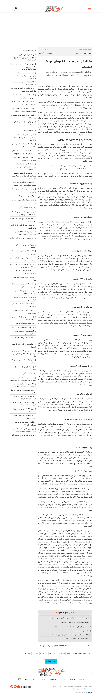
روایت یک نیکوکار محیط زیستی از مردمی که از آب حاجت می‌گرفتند (25, 292)
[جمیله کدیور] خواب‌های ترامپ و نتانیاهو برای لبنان (25, 332)
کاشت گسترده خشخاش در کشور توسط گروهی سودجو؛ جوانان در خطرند (23, 96)
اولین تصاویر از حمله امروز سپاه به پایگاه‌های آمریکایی (24, 83)
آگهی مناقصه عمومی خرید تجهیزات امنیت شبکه (24, 410)
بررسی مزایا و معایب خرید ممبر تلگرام (22, 435)
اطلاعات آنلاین (54, 9)
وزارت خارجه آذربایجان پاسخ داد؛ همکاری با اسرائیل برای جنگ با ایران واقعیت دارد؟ (25, 57)
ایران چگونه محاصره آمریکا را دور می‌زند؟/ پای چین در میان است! (69, 618)
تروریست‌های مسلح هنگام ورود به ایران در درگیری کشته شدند (23, 220)
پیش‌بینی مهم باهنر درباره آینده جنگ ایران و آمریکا (23, 190)
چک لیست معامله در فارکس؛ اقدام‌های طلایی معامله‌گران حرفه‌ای (23, 403)
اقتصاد (80, 49)
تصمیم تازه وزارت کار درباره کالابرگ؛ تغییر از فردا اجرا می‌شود (24, 159)
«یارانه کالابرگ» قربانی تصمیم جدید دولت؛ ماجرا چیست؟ (23, 145)
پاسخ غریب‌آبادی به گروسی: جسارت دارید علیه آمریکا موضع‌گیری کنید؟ (24, 213)
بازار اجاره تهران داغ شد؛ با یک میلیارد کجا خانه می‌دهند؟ (71, 626)
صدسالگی (72, 679)
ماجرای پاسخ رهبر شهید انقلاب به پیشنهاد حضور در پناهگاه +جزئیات (24, 110)
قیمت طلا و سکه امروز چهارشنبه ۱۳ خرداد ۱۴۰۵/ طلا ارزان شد (24, 397)
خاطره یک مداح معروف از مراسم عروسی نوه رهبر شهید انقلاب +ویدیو (67, 634)
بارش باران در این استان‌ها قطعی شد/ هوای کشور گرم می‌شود (23, 89)
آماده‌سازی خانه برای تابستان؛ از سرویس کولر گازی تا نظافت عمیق (25, 385)
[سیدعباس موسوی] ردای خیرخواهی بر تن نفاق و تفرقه (23, 318)
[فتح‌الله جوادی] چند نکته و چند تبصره (25, 367)
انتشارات (34, 679)
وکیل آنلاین (62, 653)
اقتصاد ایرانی (52, 653)
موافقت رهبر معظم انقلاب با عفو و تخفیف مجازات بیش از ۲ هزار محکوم (24, 183)
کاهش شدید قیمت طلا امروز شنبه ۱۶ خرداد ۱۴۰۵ (23, 116)
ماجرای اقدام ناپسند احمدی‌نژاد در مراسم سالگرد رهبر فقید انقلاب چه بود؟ (24, 152)
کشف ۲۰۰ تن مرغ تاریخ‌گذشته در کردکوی (25, 339)
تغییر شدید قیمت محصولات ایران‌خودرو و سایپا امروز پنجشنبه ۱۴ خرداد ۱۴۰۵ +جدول (23, 137)
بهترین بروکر (43, 653)
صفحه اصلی (87, 49)
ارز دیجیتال (35, 653)
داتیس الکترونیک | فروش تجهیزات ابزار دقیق (79, 653)
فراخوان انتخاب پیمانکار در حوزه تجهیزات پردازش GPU (25, 423)
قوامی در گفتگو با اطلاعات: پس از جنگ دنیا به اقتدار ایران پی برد (23, 265)
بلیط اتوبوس (26, 653)
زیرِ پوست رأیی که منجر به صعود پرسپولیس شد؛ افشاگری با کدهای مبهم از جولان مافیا (23, 176)
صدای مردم (53, 679)
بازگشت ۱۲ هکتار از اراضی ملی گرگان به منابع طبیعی (23, 226)
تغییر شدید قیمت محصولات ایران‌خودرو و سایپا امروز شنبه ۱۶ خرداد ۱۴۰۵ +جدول (24, 76)
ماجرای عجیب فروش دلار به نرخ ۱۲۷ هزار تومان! (74, 622)
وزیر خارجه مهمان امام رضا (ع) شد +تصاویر (24, 246)
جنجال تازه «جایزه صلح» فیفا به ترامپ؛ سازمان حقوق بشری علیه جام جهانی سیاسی (25, 167)
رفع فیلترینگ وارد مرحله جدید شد (23, 195)
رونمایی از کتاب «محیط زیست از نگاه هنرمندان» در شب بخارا (24, 285)
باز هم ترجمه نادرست (81, 631)
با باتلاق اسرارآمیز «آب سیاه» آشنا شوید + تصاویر (24, 298)
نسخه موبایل (51, 661)
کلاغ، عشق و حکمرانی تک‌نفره (25, 323)
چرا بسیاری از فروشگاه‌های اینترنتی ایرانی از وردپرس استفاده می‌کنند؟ (24, 430)
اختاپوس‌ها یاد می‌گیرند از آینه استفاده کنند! (23, 239)
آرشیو (26, 679)
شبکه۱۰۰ (81, 679)
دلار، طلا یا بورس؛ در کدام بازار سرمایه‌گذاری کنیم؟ (26, 272)
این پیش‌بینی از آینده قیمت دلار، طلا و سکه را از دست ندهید (23, 123)
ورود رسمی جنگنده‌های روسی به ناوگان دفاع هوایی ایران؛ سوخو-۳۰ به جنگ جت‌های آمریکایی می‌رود (23, 66)
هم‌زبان (63, 679)
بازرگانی (30, 373)
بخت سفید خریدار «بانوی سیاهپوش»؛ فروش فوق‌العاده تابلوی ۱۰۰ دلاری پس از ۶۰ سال (23, 353)
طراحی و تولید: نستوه (83, 692)
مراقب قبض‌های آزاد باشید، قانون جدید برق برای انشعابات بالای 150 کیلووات (23, 379)
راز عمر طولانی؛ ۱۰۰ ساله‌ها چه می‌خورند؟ (76, 638)
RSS (19, 679)
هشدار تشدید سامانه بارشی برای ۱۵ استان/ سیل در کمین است (24, 103)
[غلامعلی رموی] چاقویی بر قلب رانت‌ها (22, 327)
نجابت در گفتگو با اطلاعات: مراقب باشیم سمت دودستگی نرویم (24, 233)
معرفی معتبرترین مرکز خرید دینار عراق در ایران (23, 391)
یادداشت (43, 679)
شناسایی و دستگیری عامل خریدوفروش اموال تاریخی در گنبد (23, 259)
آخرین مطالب (28, 207)
